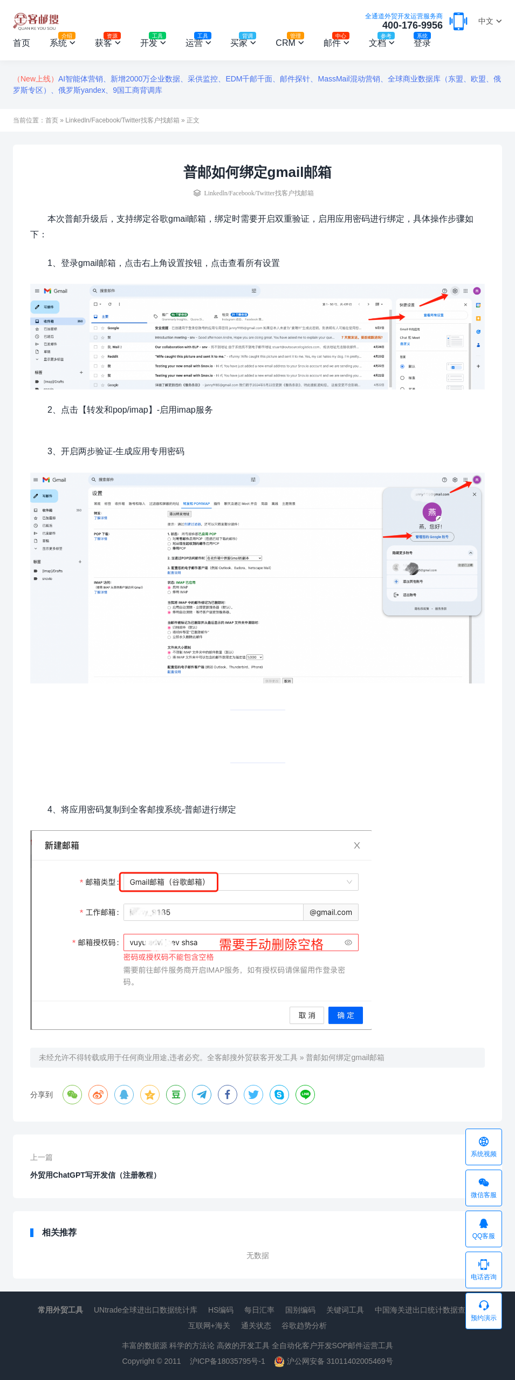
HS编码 (221, 1310)
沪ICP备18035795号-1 (227, 1361)
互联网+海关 (209, 1325)
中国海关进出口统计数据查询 (424, 1310)
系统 (62, 41)
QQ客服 (484, 1228)
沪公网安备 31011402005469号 (333, 1361)
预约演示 (484, 1310)
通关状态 (256, 1325)
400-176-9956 (404, 22)
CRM (290, 41)
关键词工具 (345, 1310)
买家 (243, 41)
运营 (198, 41)
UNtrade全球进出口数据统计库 (145, 1310)
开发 (153, 41)
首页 (21, 42)
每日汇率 (259, 1310)
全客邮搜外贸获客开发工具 (252, 1057)
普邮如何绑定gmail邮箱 (345, 1057)
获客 (108, 41)
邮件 (336, 41)
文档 (382, 41)
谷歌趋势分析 (304, 1325)
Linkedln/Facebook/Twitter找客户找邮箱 (122, 120)
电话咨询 (484, 1269)
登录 (422, 41)
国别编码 (300, 1310)
